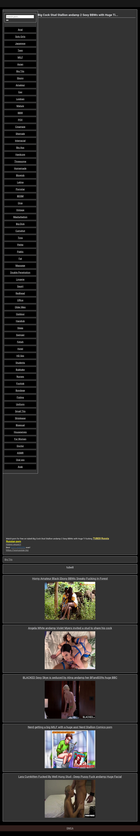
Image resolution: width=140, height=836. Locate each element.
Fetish (20, 341)
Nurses (20, 376)
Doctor (20, 446)
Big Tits (20, 71)
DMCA (70, 828)
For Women (20, 439)
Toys (20, 237)
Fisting (20, 397)
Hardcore (20, 154)
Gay (20, 92)
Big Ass (20, 147)
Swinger (20, 335)
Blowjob (20, 175)
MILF (20, 57)
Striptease (20, 418)
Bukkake (20, 369)
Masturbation (20, 217)
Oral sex (20, 459)
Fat (20, 258)
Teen (20, 50)
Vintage (20, 210)
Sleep (20, 328)
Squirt (20, 286)
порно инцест (13, 544)
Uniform (20, 404)
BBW (20, 112)
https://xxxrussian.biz (17, 550)
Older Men (20, 307)
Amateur (20, 85)
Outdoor (20, 314)
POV (20, 119)
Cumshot (20, 230)
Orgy (20, 203)
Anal (20, 29)
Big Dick (20, 224)
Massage (20, 265)
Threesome (20, 161)
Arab (20, 466)
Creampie (20, 126)
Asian (20, 64)
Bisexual (20, 425)
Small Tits (20, 411)
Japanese (20, 43)
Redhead (20, 293)
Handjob (20, 321)
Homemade (20, 168)
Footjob (20, 383)
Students (20, 362)
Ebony (20, 78)
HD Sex (20, 355)
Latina (20, 182)
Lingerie (20, 279)
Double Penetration (20, 272)
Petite (20, 244)
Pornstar (20, 189)
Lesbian (20, 99)
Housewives (20, 432)
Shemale (20, 133)
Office (20, 300)
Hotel (20, 348)
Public (20, 251)
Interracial (20, 140)
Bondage (20, 390)
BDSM (20, 196)
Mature (20, 106)
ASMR (20, 453)
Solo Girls (20, 36)
